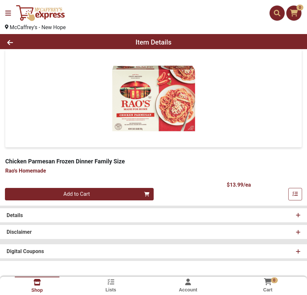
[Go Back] (42, 42)
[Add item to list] (295, 194)
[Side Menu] (8, 13)
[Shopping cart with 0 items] (294, 13)
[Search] (277, 13)
